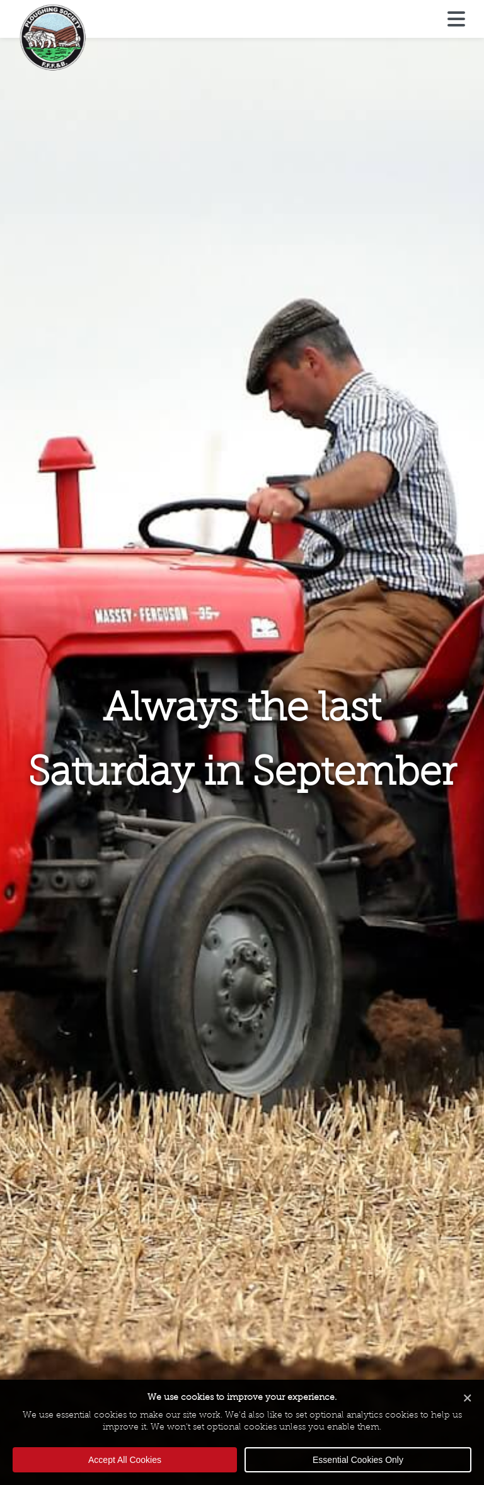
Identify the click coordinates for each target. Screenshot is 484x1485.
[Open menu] (456, 20)
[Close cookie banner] (467, 1399)
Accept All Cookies (124, 1460)
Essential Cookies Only (358, 1460)
